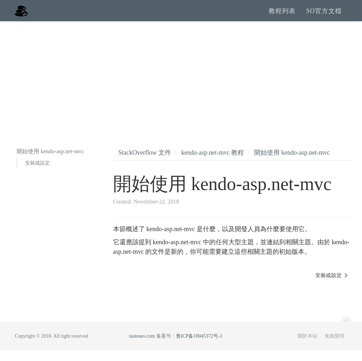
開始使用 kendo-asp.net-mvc (292, 163)
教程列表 (282, 15)
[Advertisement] (181, 84)
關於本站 (307, 346)
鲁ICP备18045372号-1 (199, 346)
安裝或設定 (37, 173)
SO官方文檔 (324, 15)
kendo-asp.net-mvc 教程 (212, 163)
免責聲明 (334, 346)
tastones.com (142, 346)
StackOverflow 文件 (144, 163)
